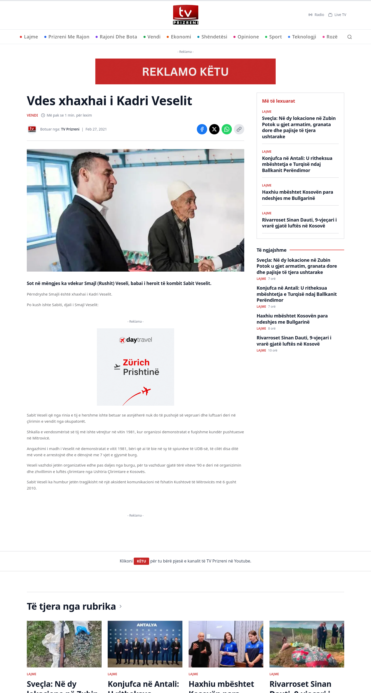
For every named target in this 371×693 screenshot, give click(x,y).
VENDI (32, 115)
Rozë (330, 37)
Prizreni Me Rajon (66, 37)
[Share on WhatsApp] (227, 129)
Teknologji (302, 37)
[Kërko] (349, 37)
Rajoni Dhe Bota (116, 37)
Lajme (29, 37)
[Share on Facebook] (202, 129)
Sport (273, 37)
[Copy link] (239, 129)
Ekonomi (179, 37)
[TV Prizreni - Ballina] (185, 14)
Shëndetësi (212, 37)
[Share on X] (214, 129)
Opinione (246, 37)
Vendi (152, 37)
